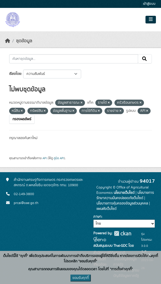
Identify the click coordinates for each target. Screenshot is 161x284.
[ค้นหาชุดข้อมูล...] (73, 58)
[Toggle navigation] (150, 19)
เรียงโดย (15, 73)
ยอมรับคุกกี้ (80, 277)
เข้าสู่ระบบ (149, 4)
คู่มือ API (59, 158)
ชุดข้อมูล (24, 41)
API (44, 158)
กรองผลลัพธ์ (21, 119)
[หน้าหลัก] (7, 41)
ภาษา (97, 216)
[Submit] (145, 58)
